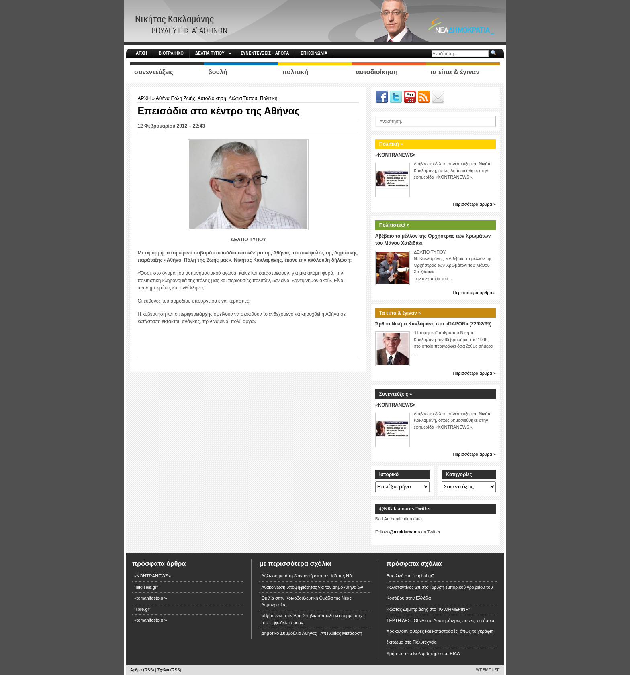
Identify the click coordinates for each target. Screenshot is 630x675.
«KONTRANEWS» (395, 155)
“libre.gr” (142, 609)
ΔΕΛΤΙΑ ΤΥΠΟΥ (213, 53)
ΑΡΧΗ (141, 53)
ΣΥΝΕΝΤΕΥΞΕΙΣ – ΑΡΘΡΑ (265, 53)
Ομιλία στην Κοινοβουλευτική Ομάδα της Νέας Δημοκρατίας (306, 601)
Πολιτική (269, 98)
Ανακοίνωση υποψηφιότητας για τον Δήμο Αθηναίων (312, 587)
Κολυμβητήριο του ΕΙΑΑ (436, 653)
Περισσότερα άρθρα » (474, 204)
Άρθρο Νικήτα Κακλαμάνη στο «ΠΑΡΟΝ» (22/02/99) (433, 324)
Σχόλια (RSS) (170, 670)
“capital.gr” (423, 575)
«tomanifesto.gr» (150, 598)
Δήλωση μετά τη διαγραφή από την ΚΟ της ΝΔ (306, 575)
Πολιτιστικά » (394, 225)
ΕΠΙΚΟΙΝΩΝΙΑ (314, 53)
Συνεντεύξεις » (395, 394)
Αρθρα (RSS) (142, 670)
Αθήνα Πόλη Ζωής (175, 98)
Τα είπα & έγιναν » (400, 313)
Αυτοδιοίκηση (212, 98)
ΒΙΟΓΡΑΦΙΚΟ (171, 53)
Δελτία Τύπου (243, 98)
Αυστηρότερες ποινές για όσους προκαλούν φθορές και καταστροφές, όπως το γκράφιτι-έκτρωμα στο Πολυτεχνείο (441, 631)
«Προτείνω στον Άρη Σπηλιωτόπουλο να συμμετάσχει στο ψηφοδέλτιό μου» (313, 619)
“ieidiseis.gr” (146, 587)
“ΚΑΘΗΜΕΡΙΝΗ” (454, 609)
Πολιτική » (391, 144)
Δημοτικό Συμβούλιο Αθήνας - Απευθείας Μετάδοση (311, 633)
